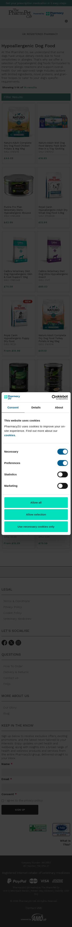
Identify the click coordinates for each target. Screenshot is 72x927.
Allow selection (36, 514)
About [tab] (59, 407)
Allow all (36, 502)
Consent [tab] (13, 407)
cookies (9, 435)
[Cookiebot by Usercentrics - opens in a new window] (52, 397)
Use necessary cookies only (35, 526)
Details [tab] (36, 407)
